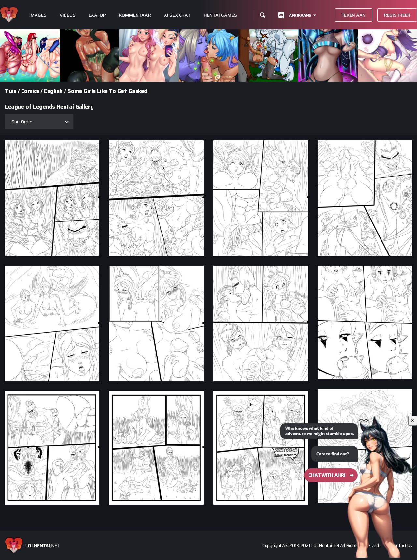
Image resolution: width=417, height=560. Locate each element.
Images (38, 15)
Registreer (397, 15)
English (53, 91)
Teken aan (353, 15)
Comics (30, 91)
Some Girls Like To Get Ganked (107, 91)
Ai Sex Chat (177, 15)
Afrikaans (300, 15)
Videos (68, 15)
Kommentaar (135, 15)
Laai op (97, 15)
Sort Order (21, 121)
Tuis (10, 91)
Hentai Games (220, 15)
